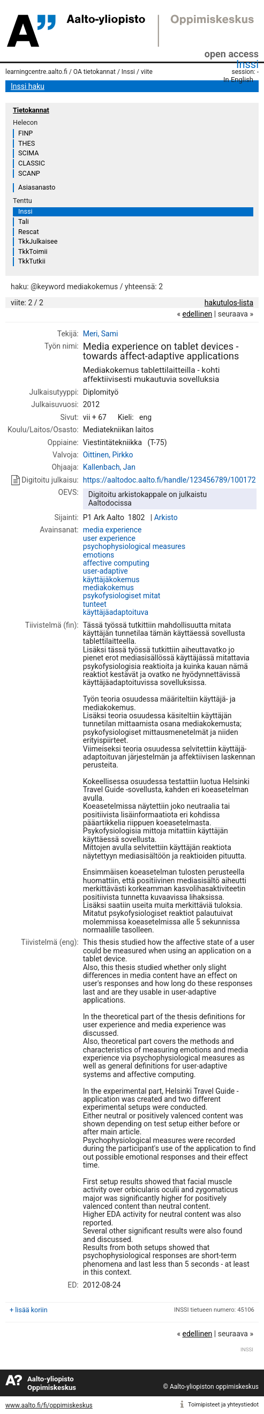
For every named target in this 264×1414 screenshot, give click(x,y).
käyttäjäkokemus (111, 579)
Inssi (247, 64)
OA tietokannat (94, 72)
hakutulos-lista (229, 302)
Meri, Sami (100, 333)
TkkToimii (33, 251)
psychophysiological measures (134, 546)
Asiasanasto (36, 187)
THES (26, 143)
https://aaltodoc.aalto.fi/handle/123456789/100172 (169, 480)
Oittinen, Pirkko (108, 454)
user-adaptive (105, 571)
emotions (99, 555)
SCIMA (28, 153)
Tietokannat (31, 110)
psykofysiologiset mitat (122, 595)
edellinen (197, 314)
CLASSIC (31, 163)
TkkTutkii (32, 261)
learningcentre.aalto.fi (36, 72)
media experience (112, 529)
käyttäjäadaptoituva (115, 612)
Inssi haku (27, 86)
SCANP (29, 173)
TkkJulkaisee (37, 241)
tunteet (95, 604)
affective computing (116, 563)
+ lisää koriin (29, 1310)
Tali (23, 221)
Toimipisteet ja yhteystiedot (223, 1404)
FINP (25, 133)
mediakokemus (108, 587)
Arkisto (166, 517)
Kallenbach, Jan (109, 467)
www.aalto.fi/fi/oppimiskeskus (49, 1405)
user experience (109, 538)
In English (238, 80)
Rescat (28, 232)
